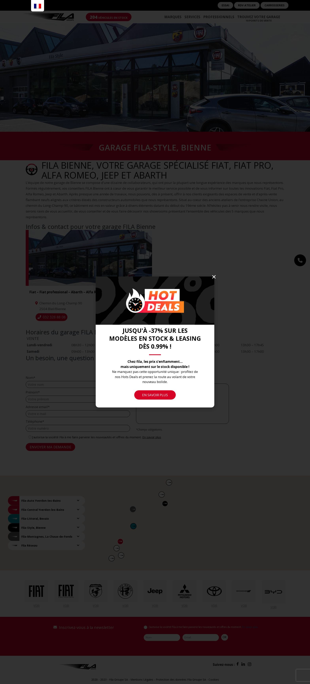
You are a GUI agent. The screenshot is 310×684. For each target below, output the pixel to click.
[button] (214, 277)
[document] (155, 342)
